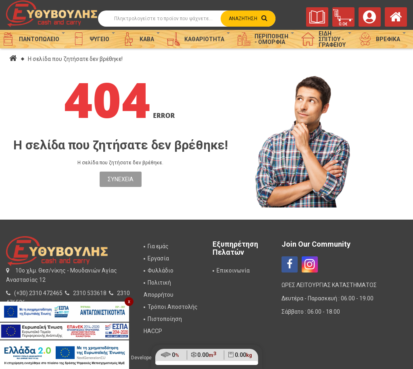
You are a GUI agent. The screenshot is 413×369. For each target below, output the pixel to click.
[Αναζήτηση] (186, 19)
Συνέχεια (120, 179)
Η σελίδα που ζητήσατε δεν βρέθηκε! (75, 59)
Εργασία (158, 258)
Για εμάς (158, 246)
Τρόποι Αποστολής (173, 307)
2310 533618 (89, 293)
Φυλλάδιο (160, 270)
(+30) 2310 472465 (38, 293)
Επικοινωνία (233, 270)
